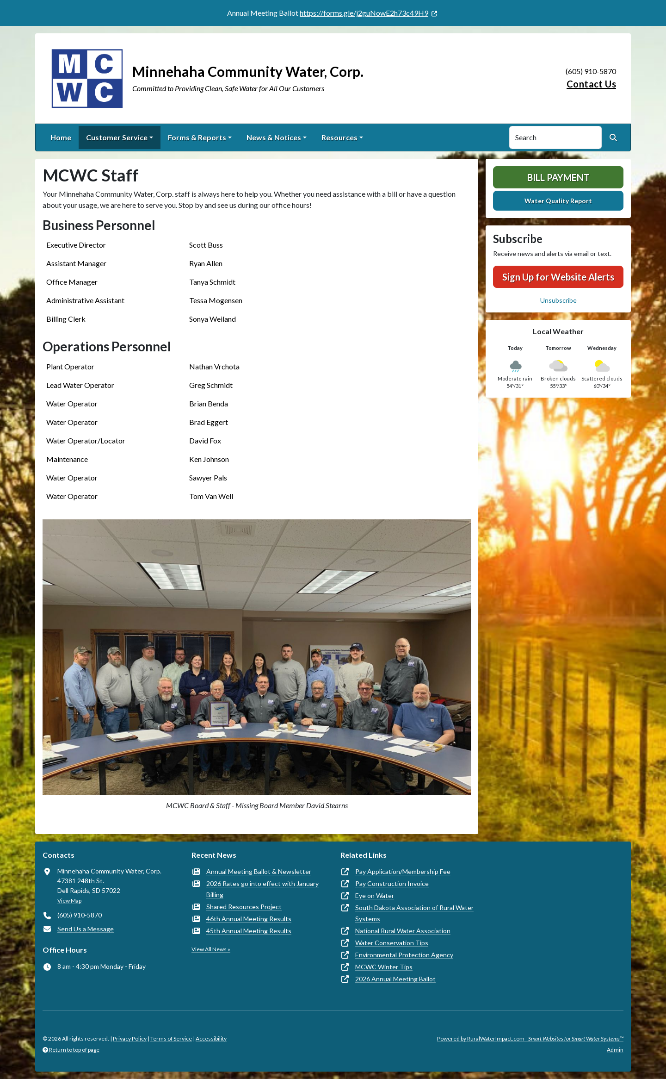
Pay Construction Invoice (392, 883)
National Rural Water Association (402, 931)
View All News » (210, 949)
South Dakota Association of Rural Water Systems (414, 913)
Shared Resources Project (244, 907)
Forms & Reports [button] (197, 137)
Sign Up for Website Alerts (558, 276)
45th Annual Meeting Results (248, 931)
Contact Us (591, 83)
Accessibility (211, 1038)
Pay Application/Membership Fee (402, 871)
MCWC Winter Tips (384, 967)
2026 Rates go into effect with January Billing (262, 888)
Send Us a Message (85, 929)
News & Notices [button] (274, 137)
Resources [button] (339, 137)
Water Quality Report (558, 201)
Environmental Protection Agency (404, 955)
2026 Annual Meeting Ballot (395, 979)
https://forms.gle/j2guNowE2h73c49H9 (364, 12)
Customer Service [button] (117, 137)
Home (60, 137)
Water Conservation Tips (391, 943)
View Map (69, 900)
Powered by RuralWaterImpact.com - (530, 1038)
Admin (615, 1049)
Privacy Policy (130, 1038)
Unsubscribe (558, 300)
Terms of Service (171, 1038)
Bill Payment (558, 177)
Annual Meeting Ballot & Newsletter (258, 871)
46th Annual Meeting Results (248, 919)
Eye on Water (374, 895)
